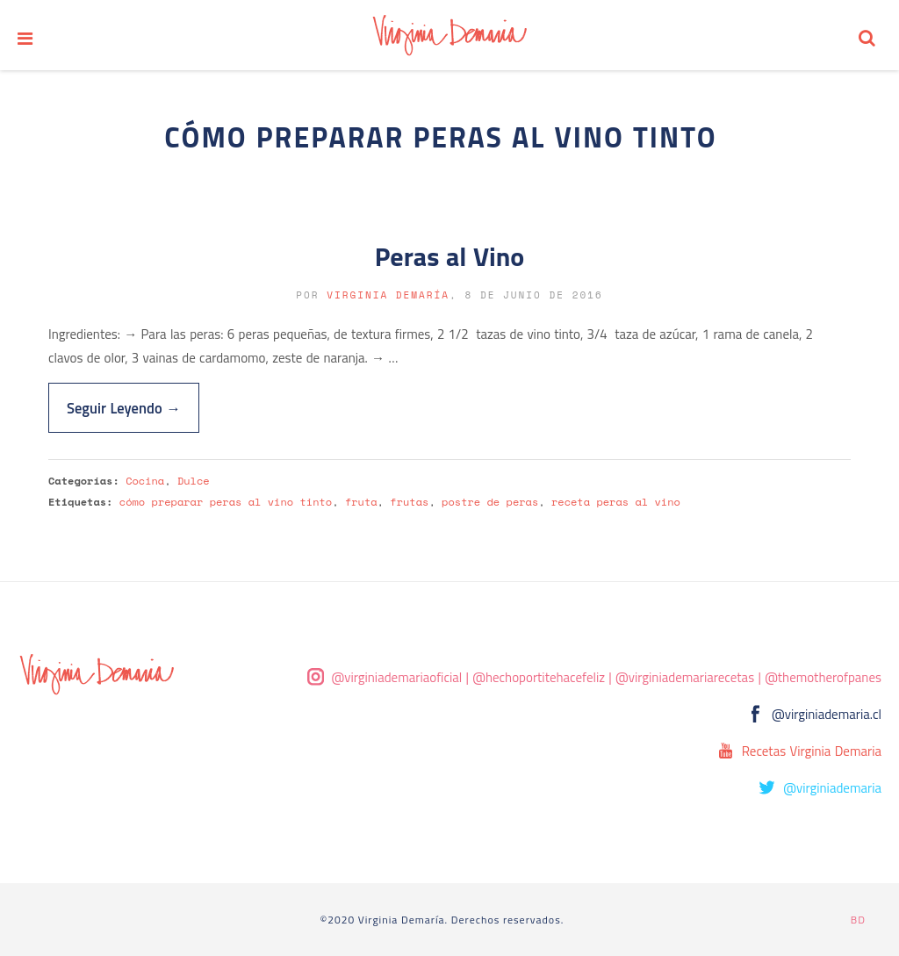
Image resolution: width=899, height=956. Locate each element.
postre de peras (490, 501)
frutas (409, 501)
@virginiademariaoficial (397, 677)
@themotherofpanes (823, 677)
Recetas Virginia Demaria (811, 751)
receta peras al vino (615, 501)
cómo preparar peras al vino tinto (225, 501)
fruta (361, 501)
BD (858, 919)
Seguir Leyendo (124, 408)
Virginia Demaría (388, 295)
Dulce (193, 480)
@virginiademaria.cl (826, 714)
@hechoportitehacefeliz (538, 677)
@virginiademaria (832, 788)
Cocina (145, 480)
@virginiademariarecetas (684, 677)
